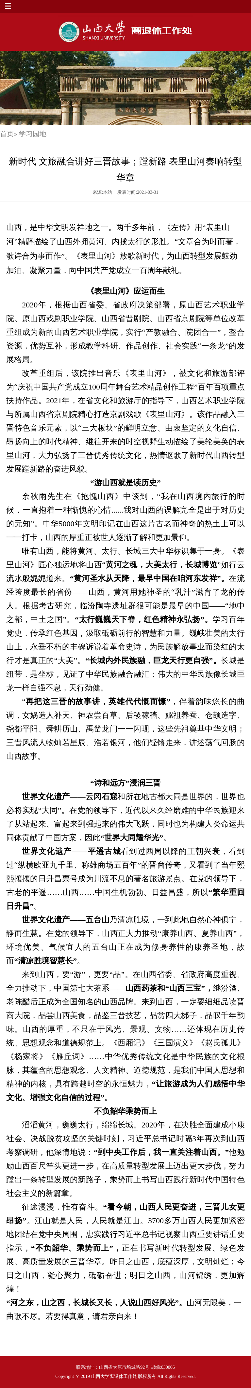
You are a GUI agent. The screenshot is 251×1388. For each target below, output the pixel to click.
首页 (7, 134)
